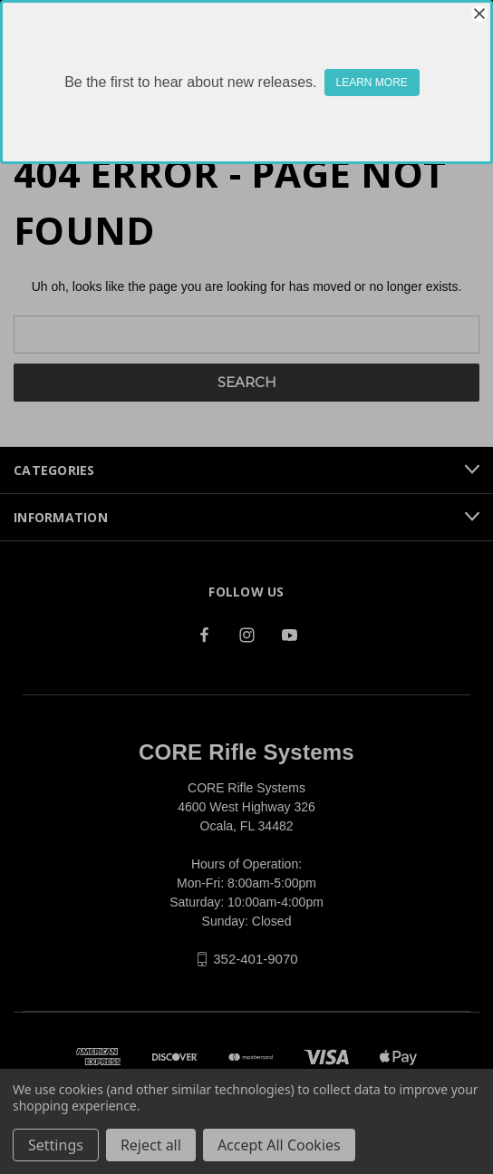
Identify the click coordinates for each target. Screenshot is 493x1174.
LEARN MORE (372, 82)
